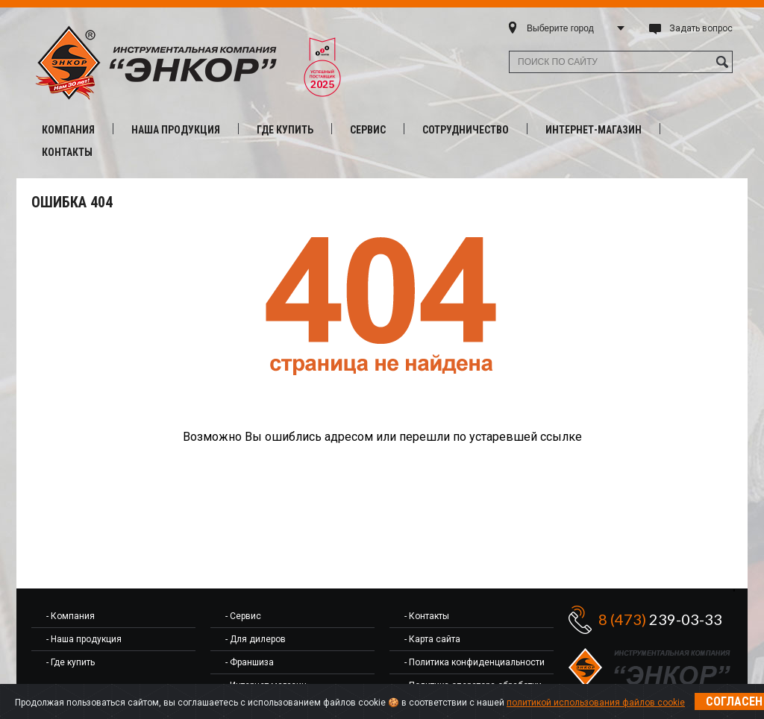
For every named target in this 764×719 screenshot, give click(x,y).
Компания (68, 130)
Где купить (285, 130)
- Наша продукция (84, 639)
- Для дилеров (255, 639)
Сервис (368, 130)
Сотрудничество (465, 130)
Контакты (67, 152)
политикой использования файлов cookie (596, 702)
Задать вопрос (701, 28)
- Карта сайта (432, 639)
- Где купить (70, 662)
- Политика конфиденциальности (474, 662)
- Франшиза (249, 662)
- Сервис (243, 616)
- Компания (70, 616)
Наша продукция (175, 130)
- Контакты (426, 616)
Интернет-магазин (593, 130)
